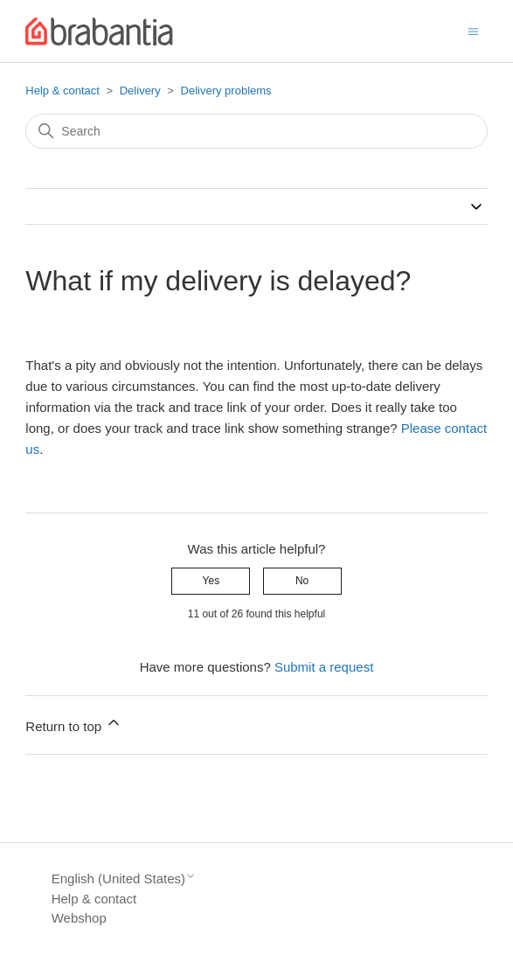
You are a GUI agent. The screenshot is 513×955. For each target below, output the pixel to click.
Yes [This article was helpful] (211, 581)
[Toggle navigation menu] (473, 30)
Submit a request (323, 666)
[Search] (256, 131)
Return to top (73, 724)
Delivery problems (226, 90)
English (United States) (124, 878)
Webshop (79, 917)
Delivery (140, 90)
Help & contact (62, 90)
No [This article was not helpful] (301, 581)
